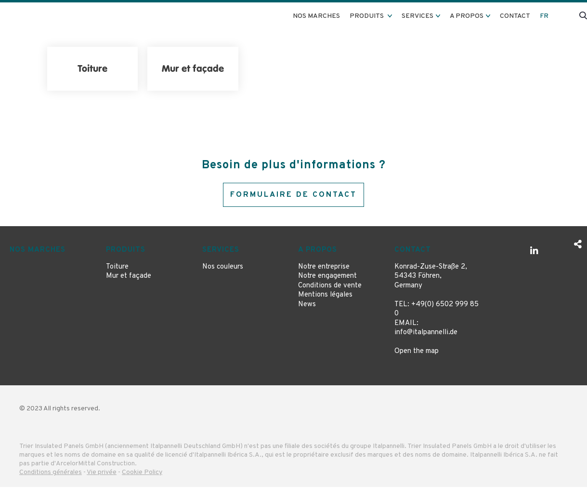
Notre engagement (327, 277)
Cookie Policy (142, 474)
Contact (515, 16)
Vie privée (102, 474)
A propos (317, 251)
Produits (125, 251)
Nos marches (316, 16)
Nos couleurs (222, 267)
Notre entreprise (324, 267)
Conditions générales (50, 474)
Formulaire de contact (293, 195)
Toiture (117, 267)
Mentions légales (325, 296)
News (307, 305)
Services (220, 251)
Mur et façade (128, 277)
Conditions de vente (330, 286)
